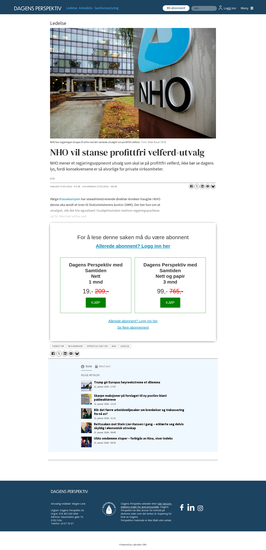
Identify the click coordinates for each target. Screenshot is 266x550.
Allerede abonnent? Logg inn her (133, 246)
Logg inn (230, 8)
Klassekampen (69, 199)
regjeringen (75, 346)
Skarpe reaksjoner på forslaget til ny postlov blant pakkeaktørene (130, 397)
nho (114, 346)
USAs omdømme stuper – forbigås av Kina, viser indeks (133, 438)
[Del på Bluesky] (213, 186)
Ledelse (71, 8)
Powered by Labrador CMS (133, 544)
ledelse (124, 346)
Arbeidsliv (86, 8)
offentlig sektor (97, 346)
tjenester (58, 346)
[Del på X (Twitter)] (196, 186)
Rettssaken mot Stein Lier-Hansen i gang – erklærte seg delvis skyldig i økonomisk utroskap (139, 426)
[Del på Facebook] (191, 186)
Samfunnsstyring (106, 8)
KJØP (95, 302)
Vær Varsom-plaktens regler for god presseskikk (146, 505)
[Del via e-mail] (207, 186)
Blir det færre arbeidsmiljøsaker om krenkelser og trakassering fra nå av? (139, 412)
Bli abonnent (176, 8)
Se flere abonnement (133, 327)
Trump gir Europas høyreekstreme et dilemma (127, 382)
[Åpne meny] (246, 8)
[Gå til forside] (37, 8)
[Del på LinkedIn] (202, 186)
